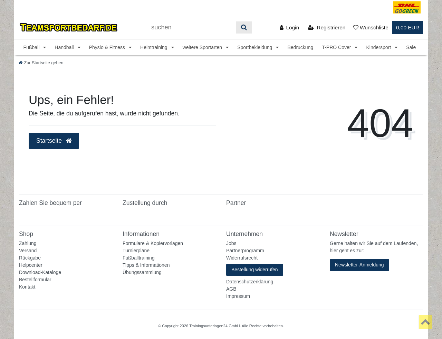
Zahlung (28, 243)
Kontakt (27, 287)
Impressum (238, 296)
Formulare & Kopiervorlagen (153, 243)
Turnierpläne (136, 250)
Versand (28, 250)
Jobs (231, 243)
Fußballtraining (139, 258)
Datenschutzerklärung (249, 281)
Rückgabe (30, 258)
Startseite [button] (53, 140)
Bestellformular (35, 279)
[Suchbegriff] (191, 27)
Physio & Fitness (107, 47)
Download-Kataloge (40, 272)
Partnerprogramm (245, 250)
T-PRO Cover (337, 47)
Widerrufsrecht (242, 258)
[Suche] (244, 27)
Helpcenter (30, 265)
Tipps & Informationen (146, 265)
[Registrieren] (326, 27)
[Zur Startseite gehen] (41, 62)
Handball (65, 47)
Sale (411, 47)
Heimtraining (154, 47)
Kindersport (379, 47)
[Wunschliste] (370, 27)
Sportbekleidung (255, 47)
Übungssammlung (142, 272)
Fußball (32, 47)
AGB (231, 289)
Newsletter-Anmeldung (359, 264)
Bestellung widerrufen (254, 269)
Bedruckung (300, 47)
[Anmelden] (289, 27)
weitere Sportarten (203, 47)
